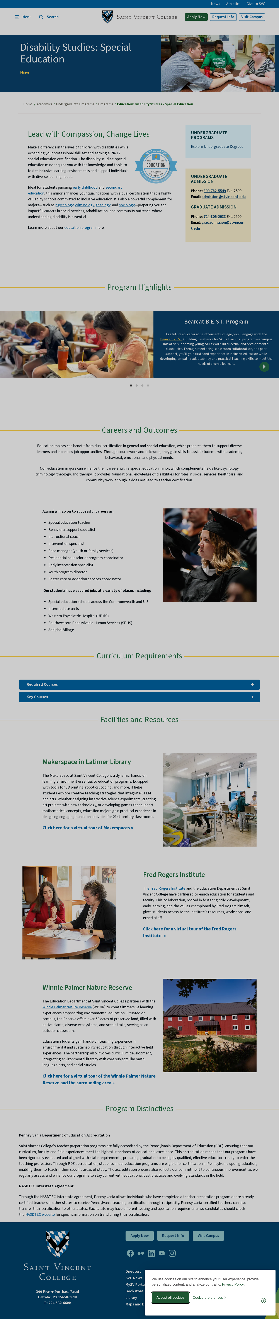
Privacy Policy (233, 1284)
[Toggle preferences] (209, 1297)
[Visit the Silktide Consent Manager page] (263, 1300)
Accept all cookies (170, 1297)
